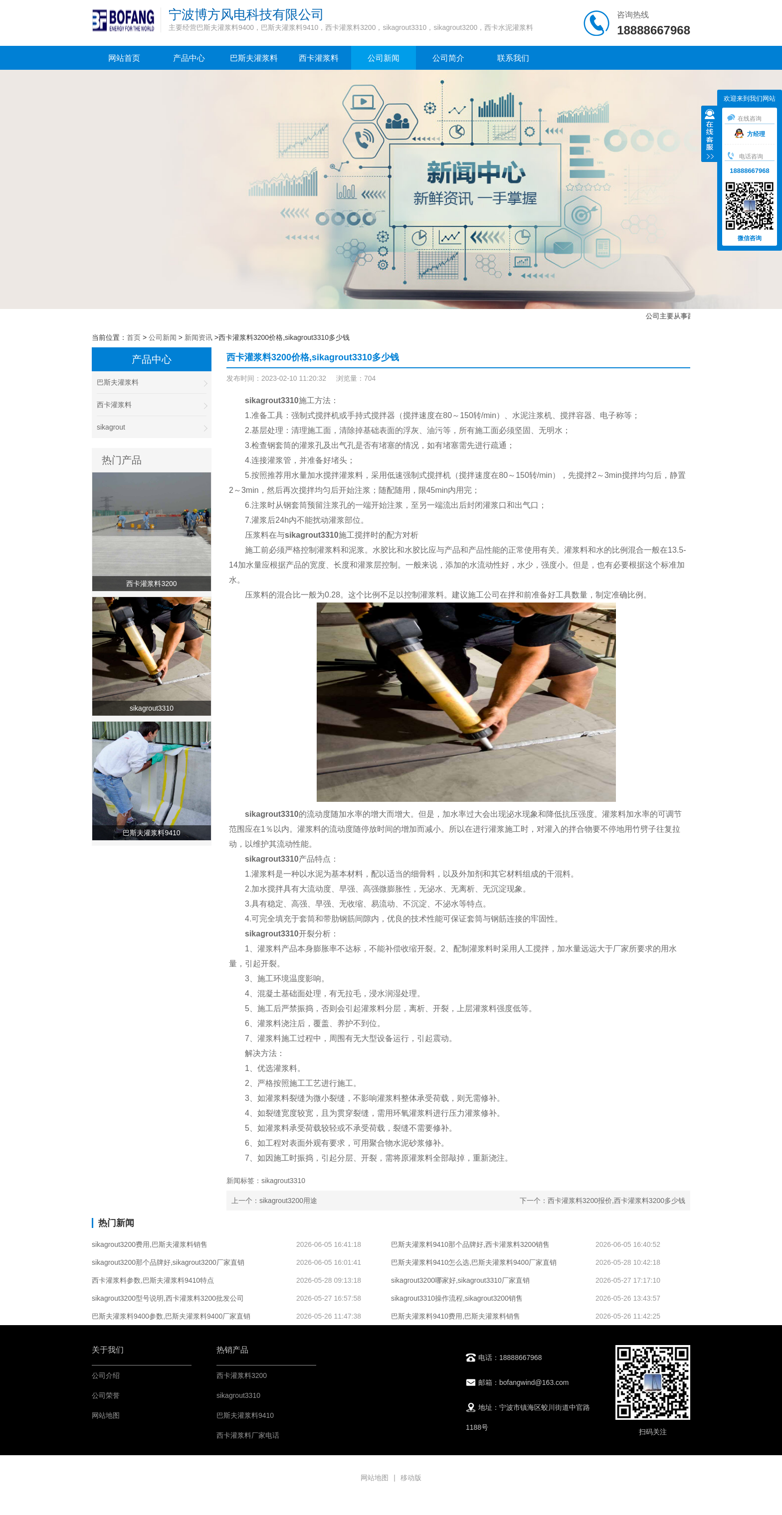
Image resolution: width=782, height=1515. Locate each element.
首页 (134, 337)
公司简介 (448, 58)
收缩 (709, 135)
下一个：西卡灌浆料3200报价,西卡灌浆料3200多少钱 (602, 1201)
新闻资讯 (198, 337)
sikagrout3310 (238, 1395)
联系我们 (513, 58)
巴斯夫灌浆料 (254, 58)
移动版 (410, 1478)
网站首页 (124, 58)
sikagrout (151, 427)
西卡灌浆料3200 (241, 1375)
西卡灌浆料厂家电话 (247, 1435)
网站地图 (106, 1415)
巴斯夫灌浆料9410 (245, 1415)
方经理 (750, 134)
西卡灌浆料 (319, 58)
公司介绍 (106, 1375)
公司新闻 (383, 58)
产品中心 (189, 58)
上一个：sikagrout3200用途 (274, 1201)
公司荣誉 (106, 1395)
